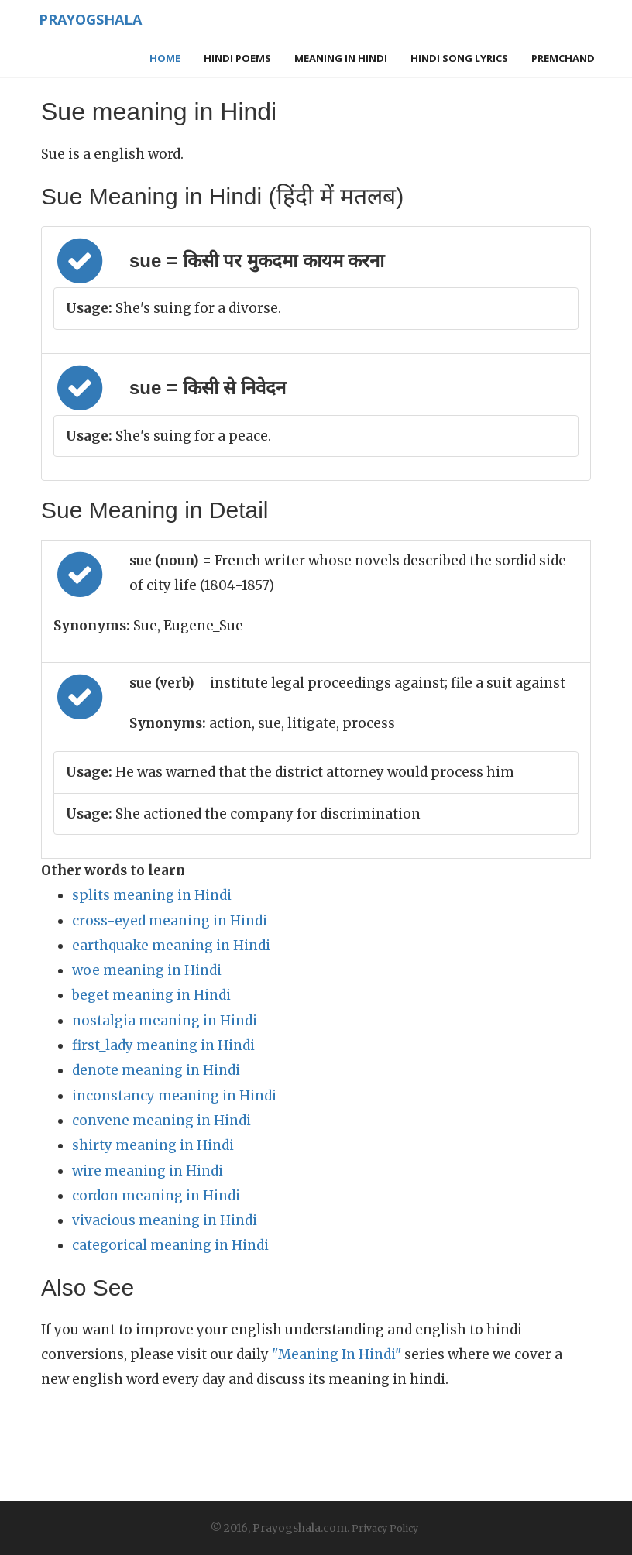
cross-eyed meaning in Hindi (169, 920)
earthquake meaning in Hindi (171, 945)
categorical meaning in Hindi (170, 1245)
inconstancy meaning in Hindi (174, 1095)
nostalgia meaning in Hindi (164, 1020)
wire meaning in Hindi (147, 1170)
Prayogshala (88, 19)
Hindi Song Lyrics (459, 58)
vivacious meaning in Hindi (164, 1220)
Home (164, 58)
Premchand (563, 58)
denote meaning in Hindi (156, 1070)
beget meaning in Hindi (151, 995)
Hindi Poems (237, 58)
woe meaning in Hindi (147, 970)
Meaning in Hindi (340, 58)
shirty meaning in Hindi (153, 1145)
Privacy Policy (385, 1528)
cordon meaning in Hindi (156, 1195)
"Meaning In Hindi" (336, 1354)
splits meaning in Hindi (152, 895)
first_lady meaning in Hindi (163, 1045)
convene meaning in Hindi (161, 1120)
